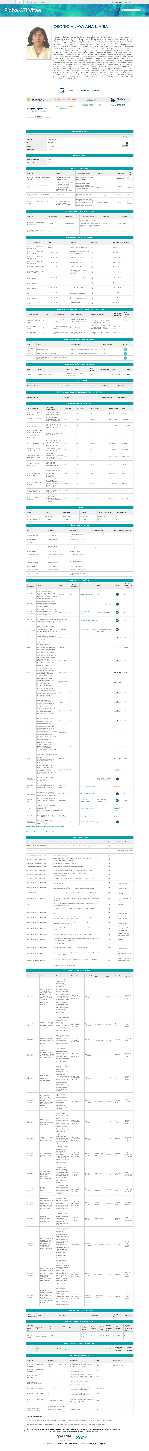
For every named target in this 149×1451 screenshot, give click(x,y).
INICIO (19, 2)
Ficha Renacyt (40, 111)
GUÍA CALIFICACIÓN (31, 2)
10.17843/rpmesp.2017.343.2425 (88, 629)
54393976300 (65, 108)
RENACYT (44, 2)
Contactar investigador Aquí (34, 1416)
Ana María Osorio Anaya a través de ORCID (117, 808)
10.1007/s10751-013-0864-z (87, 786)
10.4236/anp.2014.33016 (86, 808)
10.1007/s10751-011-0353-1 (87, 822)
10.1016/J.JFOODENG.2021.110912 (89, 604)
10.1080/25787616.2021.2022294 (88, 620)
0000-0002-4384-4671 (93, 105)
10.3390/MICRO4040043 (86, 594)
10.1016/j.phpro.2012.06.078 (87, 816)
